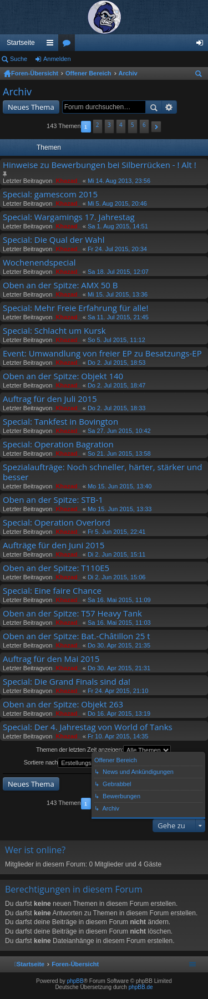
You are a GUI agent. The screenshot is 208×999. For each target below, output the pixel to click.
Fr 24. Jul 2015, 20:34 (117, 249)
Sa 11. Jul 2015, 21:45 (118, 317)
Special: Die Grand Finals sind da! (66, 681)
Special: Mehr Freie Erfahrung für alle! (75, 308)
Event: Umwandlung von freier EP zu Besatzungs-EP (102, 353)
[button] (156, 126)
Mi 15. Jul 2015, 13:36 (118, 294)
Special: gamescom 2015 (50, 194)
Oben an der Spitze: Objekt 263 (63, 704)
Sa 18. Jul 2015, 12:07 (118, 271)
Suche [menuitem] (200, 75)
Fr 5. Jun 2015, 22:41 (117, 531)
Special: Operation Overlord (56, 522)
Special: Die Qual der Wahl (53, 240)
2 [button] (97, 125)
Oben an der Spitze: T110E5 (56, 568)
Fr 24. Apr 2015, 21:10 (118, 690)
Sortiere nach (71, 763)
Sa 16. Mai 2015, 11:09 (119, 600)
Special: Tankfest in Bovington (60, 421)
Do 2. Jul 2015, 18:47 (117, 385)
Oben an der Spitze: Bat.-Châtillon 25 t (76, 636)
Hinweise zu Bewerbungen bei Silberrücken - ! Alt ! (99, 165)
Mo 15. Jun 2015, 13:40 (120, 486)
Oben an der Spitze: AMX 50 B (60, 285)
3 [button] (109, 125)
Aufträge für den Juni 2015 (53, 545)
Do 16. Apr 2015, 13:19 (119, 713)
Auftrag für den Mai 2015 (51, 659)
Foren (69, 45)
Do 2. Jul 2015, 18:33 (117, 408)
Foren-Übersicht (34, 73)
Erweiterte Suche (169, 107)
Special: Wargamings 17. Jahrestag (69, 217)
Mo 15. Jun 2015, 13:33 (120, 509)
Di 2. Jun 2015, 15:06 (117, 577)
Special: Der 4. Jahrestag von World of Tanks (88, 727)
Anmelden (57, 58)
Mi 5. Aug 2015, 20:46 (117, 203)
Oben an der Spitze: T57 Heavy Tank (72, 613)
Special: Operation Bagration (58, 444)
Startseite (21, 43)
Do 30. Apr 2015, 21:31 (119, 668)
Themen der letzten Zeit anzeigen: (103, 750)
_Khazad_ (66, 180)
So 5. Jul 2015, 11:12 (116, 340)
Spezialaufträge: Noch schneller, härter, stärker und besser (102, 472)
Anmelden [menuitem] (202, 45)
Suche (18, 58)
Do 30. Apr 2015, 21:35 (119, 645)
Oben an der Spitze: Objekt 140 (63, 376)
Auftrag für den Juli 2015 (50, 399)
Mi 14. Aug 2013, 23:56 (119, 180)
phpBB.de (141, 987)
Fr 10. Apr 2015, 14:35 (118, 736)
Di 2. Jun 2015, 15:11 (117, 554)
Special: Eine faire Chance (52, 590)
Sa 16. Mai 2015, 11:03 (119, 622)
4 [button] (121, 125)
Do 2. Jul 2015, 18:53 (117, 362)
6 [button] (144, 125)
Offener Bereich (88, 73)
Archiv (128, 73)
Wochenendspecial (39, 262)
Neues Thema (31, 107)
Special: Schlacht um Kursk (54, 330)
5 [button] (132, 125)
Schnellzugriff (52, 45)
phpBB (75, 981)
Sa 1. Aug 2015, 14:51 (118, 226)
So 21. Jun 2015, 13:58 (119, 453)
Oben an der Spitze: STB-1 (53, 500)
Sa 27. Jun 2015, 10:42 (119, 430)
